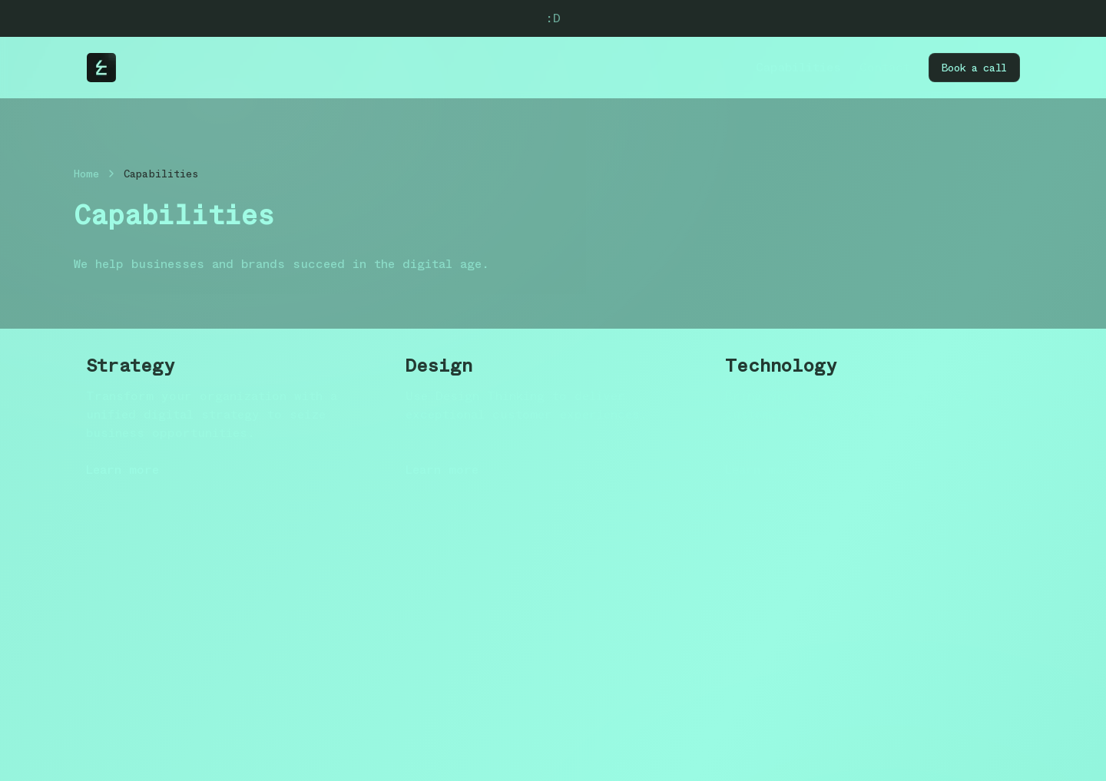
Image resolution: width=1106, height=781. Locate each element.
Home (86, 173)
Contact (884, 67)
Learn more (122, 469)
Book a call (974, 67)
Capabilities (798, 67)
